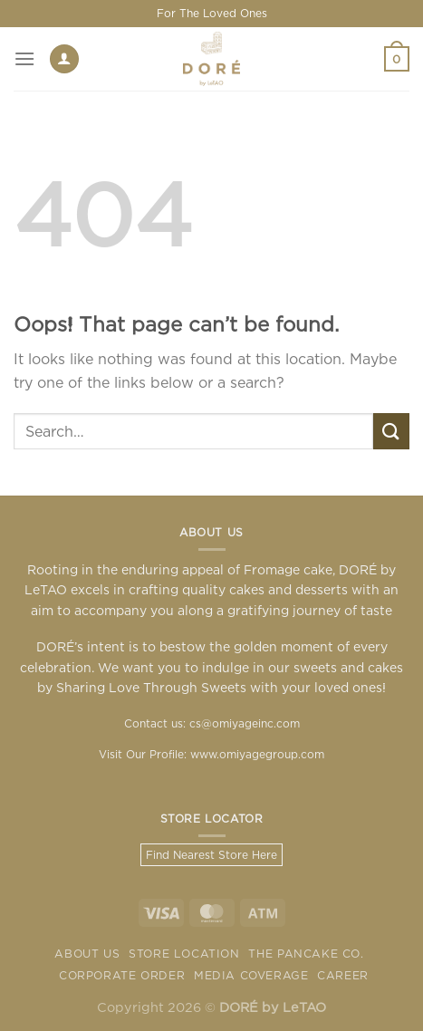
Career (343, 975)
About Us (87, 953)
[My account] (64, 59)
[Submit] (391, 430)
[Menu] (24, 58)
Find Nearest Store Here (211, 855)
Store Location (184, 953)
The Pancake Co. (305, 953)
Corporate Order (122, 975)
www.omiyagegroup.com (257, 754)
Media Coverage (251, 975)
